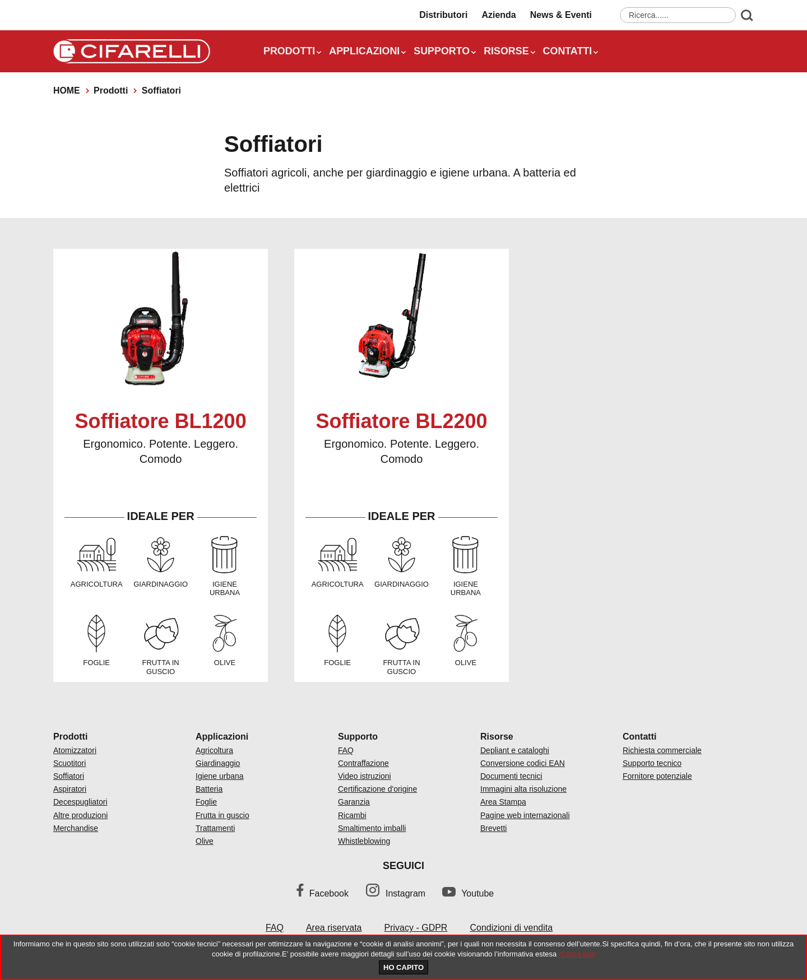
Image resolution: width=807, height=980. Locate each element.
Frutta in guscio (222, 815)
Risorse (508, 52)
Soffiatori (68, 776)
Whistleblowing (364, 841)
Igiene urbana (220, 776)
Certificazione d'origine (377, 788)
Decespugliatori (80, 801)
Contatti (569, 52)
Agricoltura (214, 750)
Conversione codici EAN (522, 763)
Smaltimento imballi (372, 828)
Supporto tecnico (652, 763)
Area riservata (334, 927)
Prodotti (289, 52)
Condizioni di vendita (511, 927)
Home (66, 90)
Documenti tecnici (511, 776)
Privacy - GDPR (416, 927)
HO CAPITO (403, 967)
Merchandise (75, 828)
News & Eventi (561, 15)
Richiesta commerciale (662, 750)
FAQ (346, 750)
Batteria (209, 788)
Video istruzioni (364, 776)
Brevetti (493, 828)
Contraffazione (363, 763)
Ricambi (352, 815)
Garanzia (354, 801)
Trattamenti (215, 828)
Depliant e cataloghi (514, 750)
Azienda (498, 15)
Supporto (443, 52)
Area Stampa (503, 801)
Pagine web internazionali (525, 815)
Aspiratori (69, 788)
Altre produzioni (80, 815)
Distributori (443, 15)
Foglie (206, 801)
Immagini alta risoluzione (523, 788)
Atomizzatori (74, 750)
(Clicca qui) (577, 954)
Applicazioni (365, 52)
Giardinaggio (218, 763)
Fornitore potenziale (657, 776)
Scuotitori (69, 763)
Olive (205, 841)
